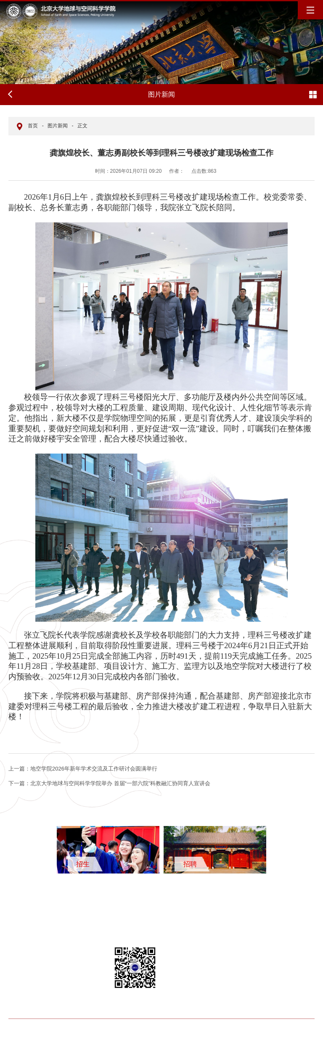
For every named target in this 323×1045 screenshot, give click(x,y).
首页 (33, 126)
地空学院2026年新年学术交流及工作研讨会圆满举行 (82, 768)
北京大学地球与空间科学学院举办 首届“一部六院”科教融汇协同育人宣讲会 (109, 783)
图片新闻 (58, 126)
